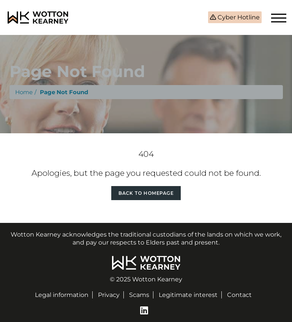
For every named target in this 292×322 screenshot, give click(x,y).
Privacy (109, 294)
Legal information (61, 294)
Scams (139, 294)
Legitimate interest (188, 294)
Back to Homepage (146, 193)
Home (24, 92)
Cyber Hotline (238, 17)
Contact (239, 294)
